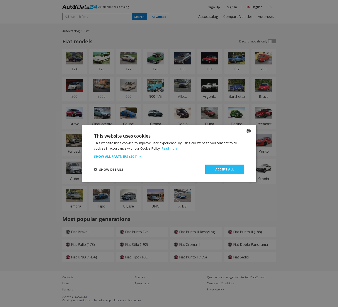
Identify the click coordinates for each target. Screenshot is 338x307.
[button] (169, 156)
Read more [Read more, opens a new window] (169, 148)
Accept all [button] (224, 169)
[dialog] (169, 153)
